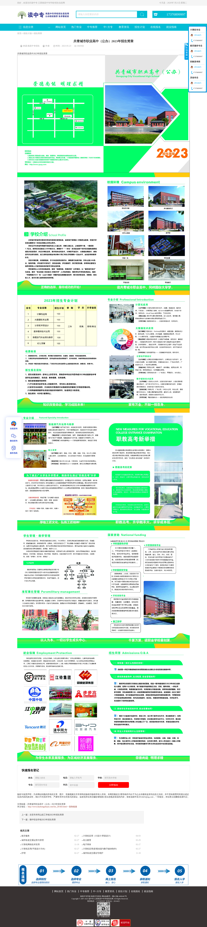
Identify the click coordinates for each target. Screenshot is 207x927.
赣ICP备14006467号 (119, 896)
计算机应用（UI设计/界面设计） (97, 836)
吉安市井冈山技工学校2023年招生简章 (47, 815)
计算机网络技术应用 (31, 844)
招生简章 (38, 33)
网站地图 (132, 899)
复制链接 (73, 807)
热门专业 (76, 27)
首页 (19, 33)
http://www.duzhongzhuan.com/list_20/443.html (47, 807)
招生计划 (140, 27)
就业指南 (171, 27)
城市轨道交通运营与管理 (33, 840)
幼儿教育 (87, 840)
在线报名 (155, 27)
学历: (65, 785)
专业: (30, 785)
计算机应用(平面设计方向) (33, 849)
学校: (100, 778)
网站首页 (60, 27)
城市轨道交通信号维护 (93, 853)
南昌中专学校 (85, 896)
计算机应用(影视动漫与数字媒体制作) (100, 849)
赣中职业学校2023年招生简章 (43, 820)
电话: (65, 778)
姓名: (30, 778)
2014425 (197, 35)
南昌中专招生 (96, 896)
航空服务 (26, 836)
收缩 (186, 51)
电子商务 (87, 844)
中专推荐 (92, 27)
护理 (24, 853)
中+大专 (108, 27)
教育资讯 (124, 27)
